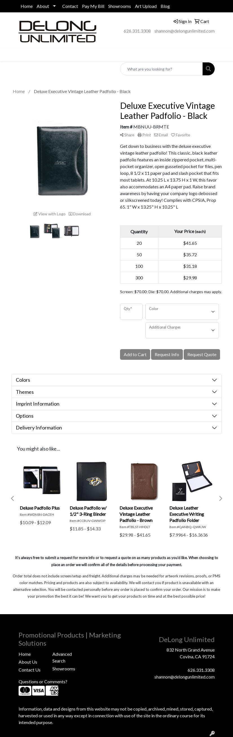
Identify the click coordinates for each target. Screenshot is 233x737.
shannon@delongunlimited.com (184, 30)
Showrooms (119, 6)
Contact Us (30, 669)
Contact (70, 6)
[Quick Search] (161, 68)
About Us (28, 661)
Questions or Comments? (43, 681)
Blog (165, 6)
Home (27, 6)
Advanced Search (62, 657)
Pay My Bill (93, 6)
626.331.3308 (137, 30)
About (43, 6)
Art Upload (146, 6)
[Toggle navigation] (9, 55)
